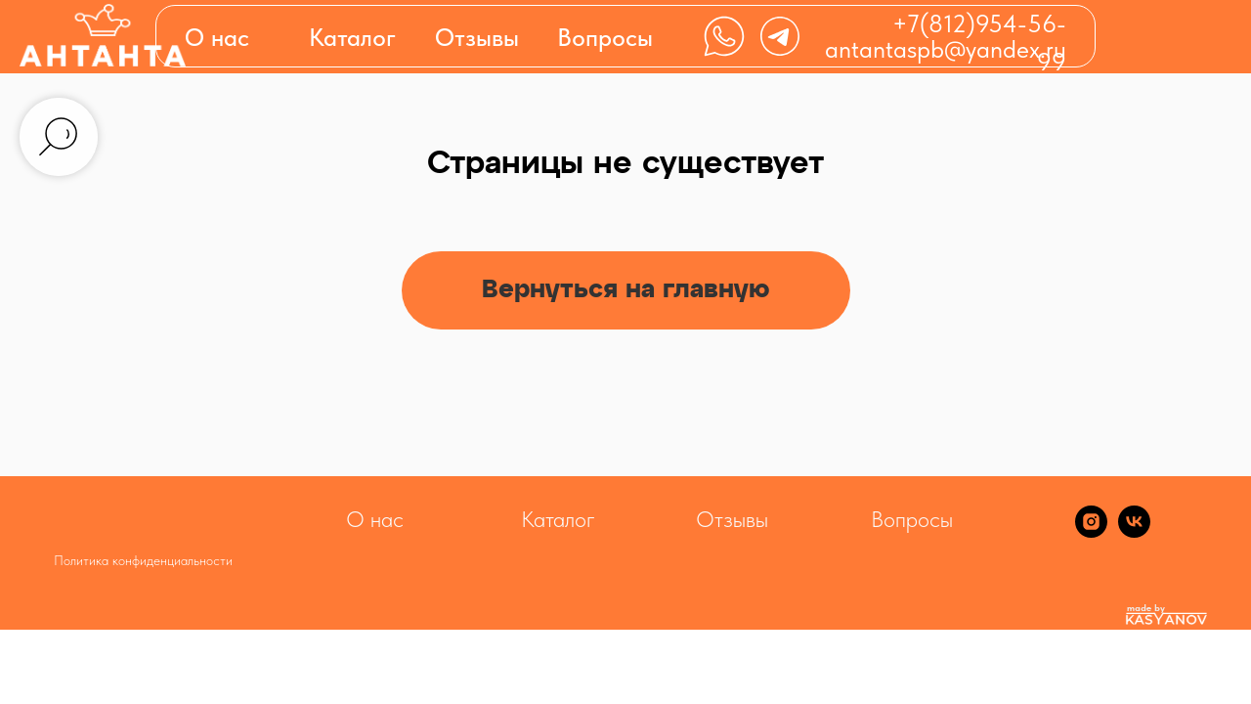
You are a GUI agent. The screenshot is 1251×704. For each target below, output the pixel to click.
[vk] (1134, 532)
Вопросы (605, 37)
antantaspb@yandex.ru (945, 49)
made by (1146, 607)
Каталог (558, 519)
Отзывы (477, 37)
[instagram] (1091, 532)
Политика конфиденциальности (143, 560)
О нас (217, 37)
